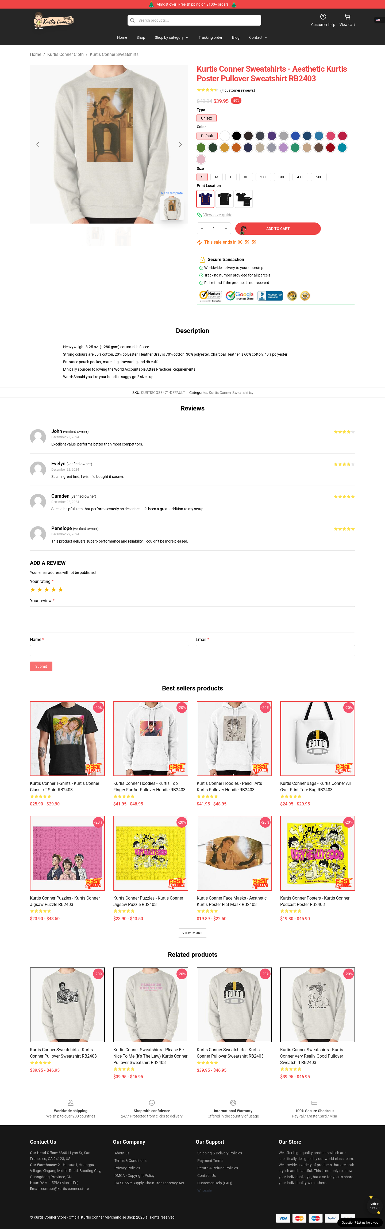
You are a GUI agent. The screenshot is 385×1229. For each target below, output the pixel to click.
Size (200, 168)
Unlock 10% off (375, 1205)
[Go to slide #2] (123, 236)
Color (201, 127)
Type (201, 109)
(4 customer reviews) (237, 90)
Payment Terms (210, 1160)
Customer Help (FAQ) (214, 1183)
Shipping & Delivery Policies (219, 1153)
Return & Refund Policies (217, 1168)
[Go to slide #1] (95, 236)
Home (35, 54)
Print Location (209, 185)
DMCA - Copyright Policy (134, 1175)
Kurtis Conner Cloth (65, 54)
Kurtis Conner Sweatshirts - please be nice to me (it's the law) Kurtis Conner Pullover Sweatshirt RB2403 (150, 1056)
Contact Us (206, 1175)
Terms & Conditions (130, 1160)
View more (192, 933)
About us (121, 1153)
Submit (41, 666)
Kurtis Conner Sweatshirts (114, 54)
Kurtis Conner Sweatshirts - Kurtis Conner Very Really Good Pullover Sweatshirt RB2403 (311, 1056)
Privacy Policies (127, 1168)
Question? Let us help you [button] (360, 1222)
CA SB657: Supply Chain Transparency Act (149, 1183)
